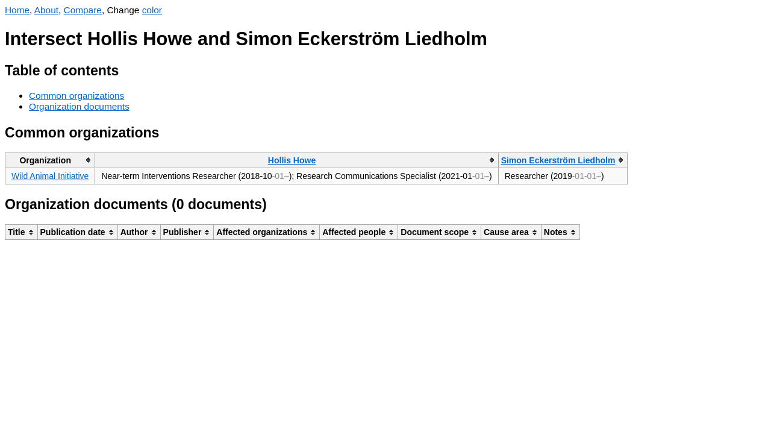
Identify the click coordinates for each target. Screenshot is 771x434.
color (152, 10)
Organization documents (79, 106)
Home (17, 10)
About (46, 10)
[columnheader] (50, 160)
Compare (83, 10)
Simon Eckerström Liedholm (558, 160)
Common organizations (76, 95)
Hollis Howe (292, 160)
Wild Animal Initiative (50, 176)
